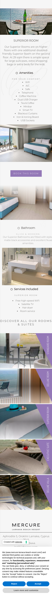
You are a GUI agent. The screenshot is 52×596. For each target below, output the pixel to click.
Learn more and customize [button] (26, 590)
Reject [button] (14, 584)
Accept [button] (38, 584)
